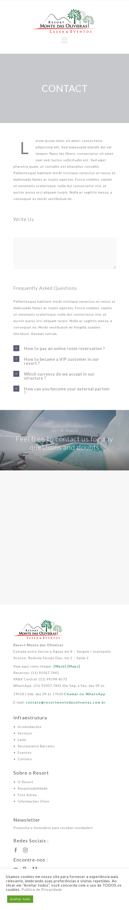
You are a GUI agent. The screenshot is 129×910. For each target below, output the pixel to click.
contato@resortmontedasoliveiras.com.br (66, 702)
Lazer (22, 740)
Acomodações (29, 727)
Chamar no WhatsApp (85, 694)
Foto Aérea (27, 795)
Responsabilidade (33, 788)
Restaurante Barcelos (36, 746)
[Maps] (73, 666)
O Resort (25, 782)
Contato (25, 759)
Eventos (25, 752)
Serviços (25, 733)
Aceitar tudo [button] (20, 899)
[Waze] (60, 666)
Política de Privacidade (41, 890)
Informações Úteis (33, 801)
